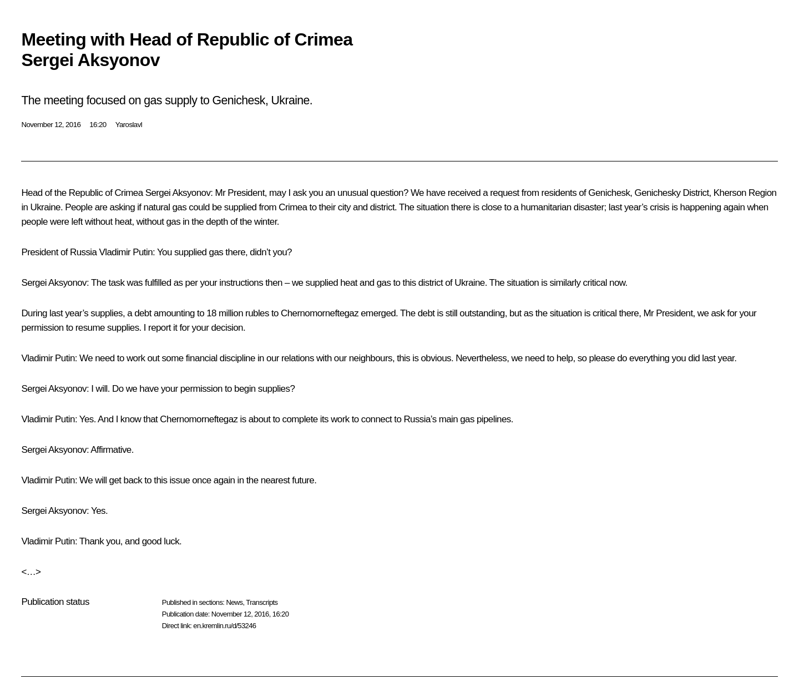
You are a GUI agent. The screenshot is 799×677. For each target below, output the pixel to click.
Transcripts (261, 602)
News (234, 602)
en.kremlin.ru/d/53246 (224, 626)
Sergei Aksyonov (178, 193)
